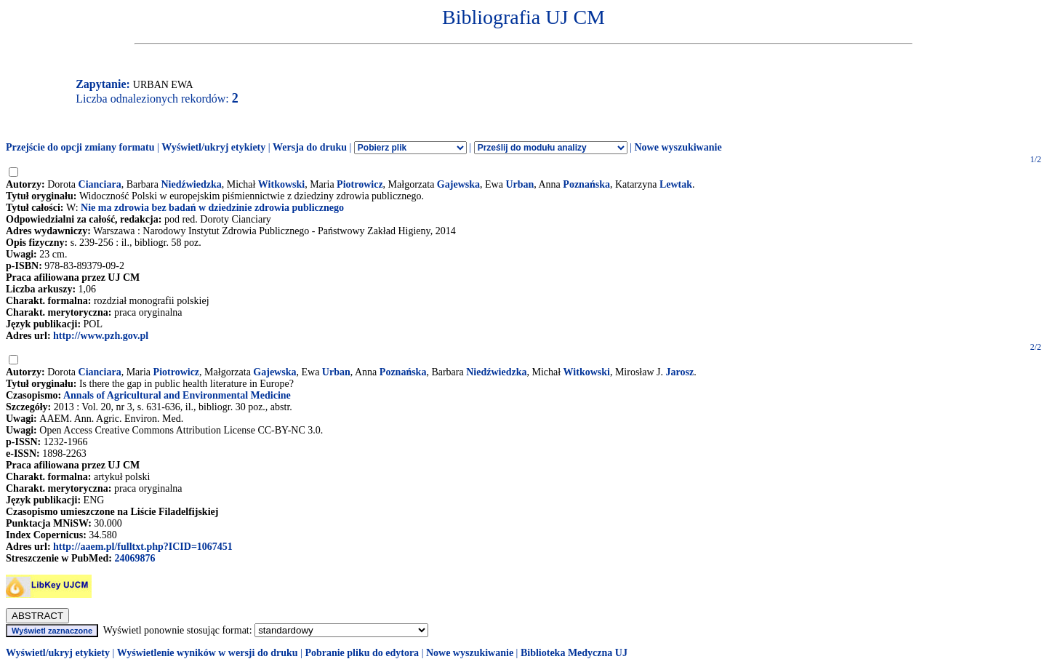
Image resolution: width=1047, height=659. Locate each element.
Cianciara (100, 184)
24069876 (134, 558)
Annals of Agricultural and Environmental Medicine (177, 395)
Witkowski (281, 184)
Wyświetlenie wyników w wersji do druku (207, 652)
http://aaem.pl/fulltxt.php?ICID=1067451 (143, 546)
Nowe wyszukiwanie (677, 147)
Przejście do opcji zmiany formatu (80, 147)
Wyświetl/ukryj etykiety (213, 147)
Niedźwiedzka (191, 184)
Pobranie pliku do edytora (362, 652)
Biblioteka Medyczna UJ (574, 652)
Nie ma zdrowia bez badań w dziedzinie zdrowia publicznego (212, 207)
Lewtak (675, 184)
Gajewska (458, 184)
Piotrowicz (360, 184)
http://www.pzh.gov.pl (100, 335)
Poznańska (586, 184)
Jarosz (680, 372)
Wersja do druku (310, 147)
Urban (519, 184)
